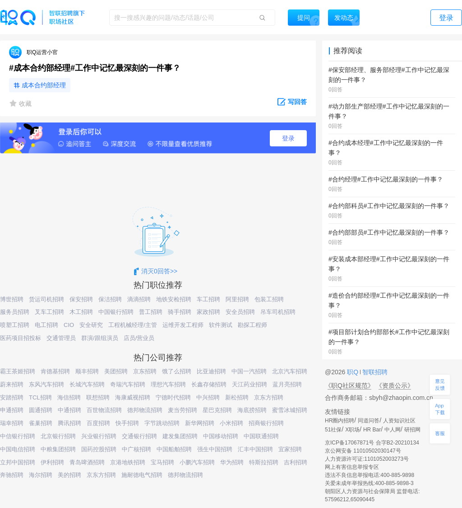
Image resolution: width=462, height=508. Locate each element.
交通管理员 (61, 338)
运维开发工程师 (182, 325)
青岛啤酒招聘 (87, 462)
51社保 (333, 429)
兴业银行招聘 (98, 436)
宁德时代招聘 (173, 397)
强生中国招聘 (214, 449)
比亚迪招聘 (211, 371)
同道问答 (368, 420)
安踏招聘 (11, 397)
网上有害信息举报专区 (352, 467)
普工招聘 (150, 311)
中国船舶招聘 (174, 449)
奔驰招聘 (11, 475)
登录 (288, 138)
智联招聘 (374, 372)
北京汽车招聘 (289, 371)
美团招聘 (116, 371)
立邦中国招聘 (17, 462)
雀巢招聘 (40, 423)
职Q (353, 372)
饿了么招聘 (176, 371)
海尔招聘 (40, 475)
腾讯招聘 (69, 423)
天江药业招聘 (249, 384)
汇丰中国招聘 (255, 449)
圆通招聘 (40, 410)
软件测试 (220, 325)
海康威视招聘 (132, 397)
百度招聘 (98, 423)
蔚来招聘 (11, 384)
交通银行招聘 (139, 436)
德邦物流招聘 (144, 410)
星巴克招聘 (217, 410)
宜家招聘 (290, 449)
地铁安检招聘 (173, 299)
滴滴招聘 (139, 299)
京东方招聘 (268, 397)
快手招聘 (127, 423)
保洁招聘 (110, 299)
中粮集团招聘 (58, 449)
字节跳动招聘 (162, 423)
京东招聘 (145, 371)
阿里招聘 (237, 299)
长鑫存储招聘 (208, 384)
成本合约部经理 (44, 85)
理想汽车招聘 (168, 384)
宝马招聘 (162, 462)
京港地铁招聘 (127, 462)
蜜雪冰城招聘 (289, 410)
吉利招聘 (295, 462)
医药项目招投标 (20, 338)
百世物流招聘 (104, 410)
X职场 (352, 429)
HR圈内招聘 (339, 420)
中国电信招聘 (17, 449)
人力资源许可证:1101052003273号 (367, 459)
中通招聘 (69, 410)
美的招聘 (69, 475)
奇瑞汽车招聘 (127, 384)
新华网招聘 (199, 423)
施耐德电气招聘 (141, 475)
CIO (69, 325)
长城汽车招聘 (87, 384)
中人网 (392, 429)
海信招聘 (69, 397)
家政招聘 (208, 311)
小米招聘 (231, 423)
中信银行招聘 (17, 436)
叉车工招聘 (49, 311)
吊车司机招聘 (278, 311)
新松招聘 (237, 397)
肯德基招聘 (55, 371)
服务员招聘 (14, 311)
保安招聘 (81, 299)
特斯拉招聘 (263, 462)
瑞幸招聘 (11, 423)
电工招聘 (46, 325)
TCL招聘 (40, 397)
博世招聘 (11, 299)
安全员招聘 (240, 311)
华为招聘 (232, 462)
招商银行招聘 (266, 423)
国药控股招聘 (98, 449)
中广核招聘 (136, 449)
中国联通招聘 (261, 436)
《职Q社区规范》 (349, 385)
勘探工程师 (252, 325)
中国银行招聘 (116, 311)
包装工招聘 (269, 299)
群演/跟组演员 (99, 338)
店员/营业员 (139, 338)
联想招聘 (98, 397)
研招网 (412, 429)
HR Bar (372, 429)
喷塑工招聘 (14, 325)
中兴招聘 (208, 397)
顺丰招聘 (87, 371)
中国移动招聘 (220, 436)
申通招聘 (11, 410)
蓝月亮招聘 (287, 384)
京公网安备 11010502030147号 (363, 451)
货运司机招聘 (46, 299)
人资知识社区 (399, 420)
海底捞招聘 (252, 410)
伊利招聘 (52, 462)
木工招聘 (81, 311)
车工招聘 (208, 299)
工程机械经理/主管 (132, 325)
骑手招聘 (179, 311)
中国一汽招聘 (249, 371)
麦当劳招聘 (182, 410)
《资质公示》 (395, 385)
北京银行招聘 (58, 436)
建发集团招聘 (180, 436)
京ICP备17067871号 (349, 443)
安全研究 (91, 325)
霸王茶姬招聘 (17, 371)
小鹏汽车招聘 (197, 462)
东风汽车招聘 (46, 384)
